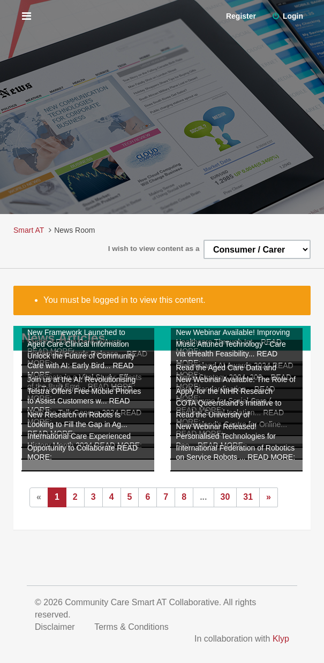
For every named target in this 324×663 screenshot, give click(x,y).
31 (248, 496)
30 (225, 496)
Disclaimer (56, 626)
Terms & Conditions (132, 626)
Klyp (281, 638)
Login (287, 16)
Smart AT (28, 230)
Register (241, 16)
